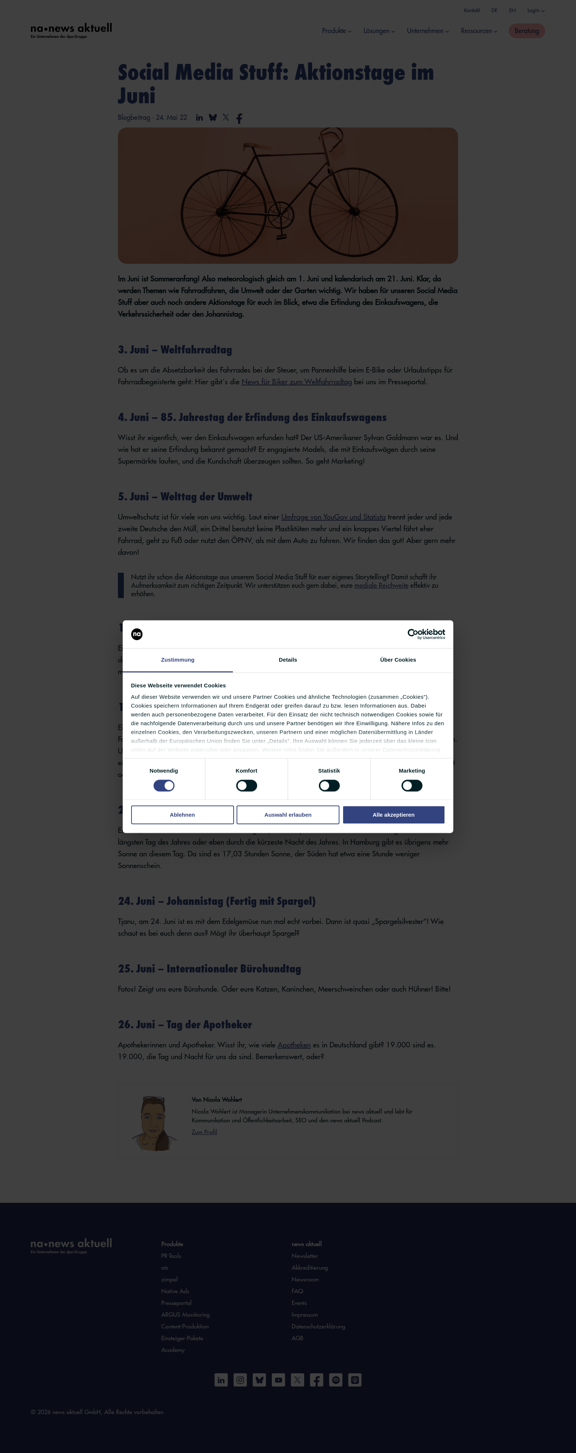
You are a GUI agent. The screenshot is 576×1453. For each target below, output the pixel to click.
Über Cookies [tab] (398, 660)
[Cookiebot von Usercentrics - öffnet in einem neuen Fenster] (413, 634)
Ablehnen (182, 815)
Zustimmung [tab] (178, 660)
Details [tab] (288, 660)
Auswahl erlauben (288, 815)
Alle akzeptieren (393, 815)
